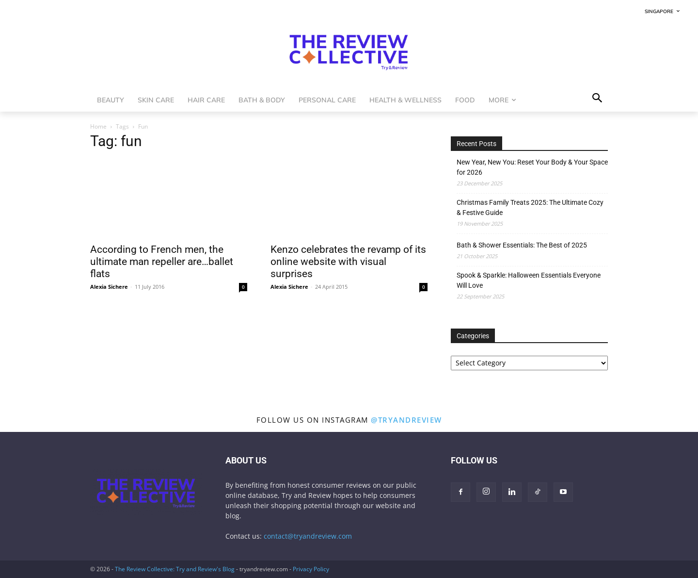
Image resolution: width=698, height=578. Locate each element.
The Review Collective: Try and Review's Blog (175, 569)
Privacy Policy (311, 569)
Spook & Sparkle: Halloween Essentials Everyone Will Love (529, 280)
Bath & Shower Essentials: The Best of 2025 (522, 245)
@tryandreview (406, 420)
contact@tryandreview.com (308, 536)
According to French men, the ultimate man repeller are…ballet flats (161, 262)
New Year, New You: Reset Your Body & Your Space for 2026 (532, 167)
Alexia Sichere (109, 286)
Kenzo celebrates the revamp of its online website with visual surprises (348, 262)
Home (98, 126)
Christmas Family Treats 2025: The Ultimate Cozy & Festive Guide (530, 207)
